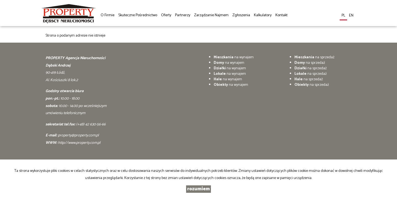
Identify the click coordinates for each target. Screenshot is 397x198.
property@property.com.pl (78, 135)
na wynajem (234, 57)
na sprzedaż (314, 57)
